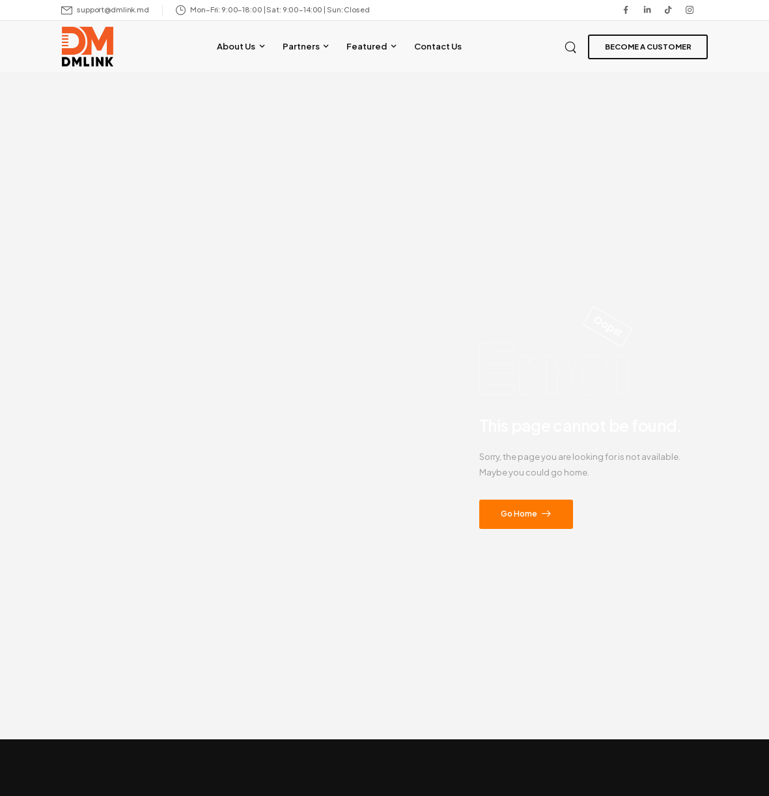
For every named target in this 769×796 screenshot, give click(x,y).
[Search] (572, 46)
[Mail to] (105, 10)
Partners (301, 46)
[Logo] (87, 46)
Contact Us (438, 46)
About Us (236, 46)
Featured (366, 46)
